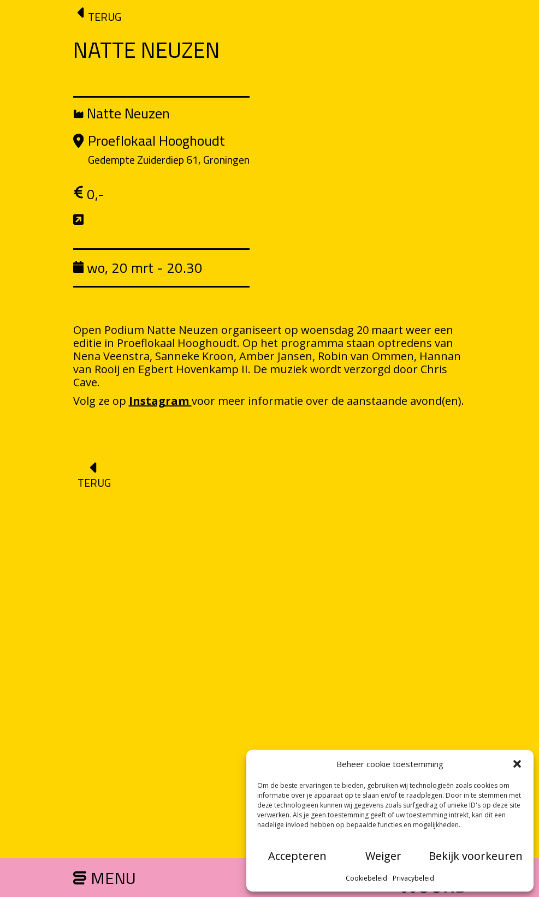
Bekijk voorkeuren (476, 855)
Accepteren (297, 855)
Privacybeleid (413, 878)
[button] (517, 763)
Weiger (383, 855)
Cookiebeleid (366, 878)
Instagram (160, 400)
